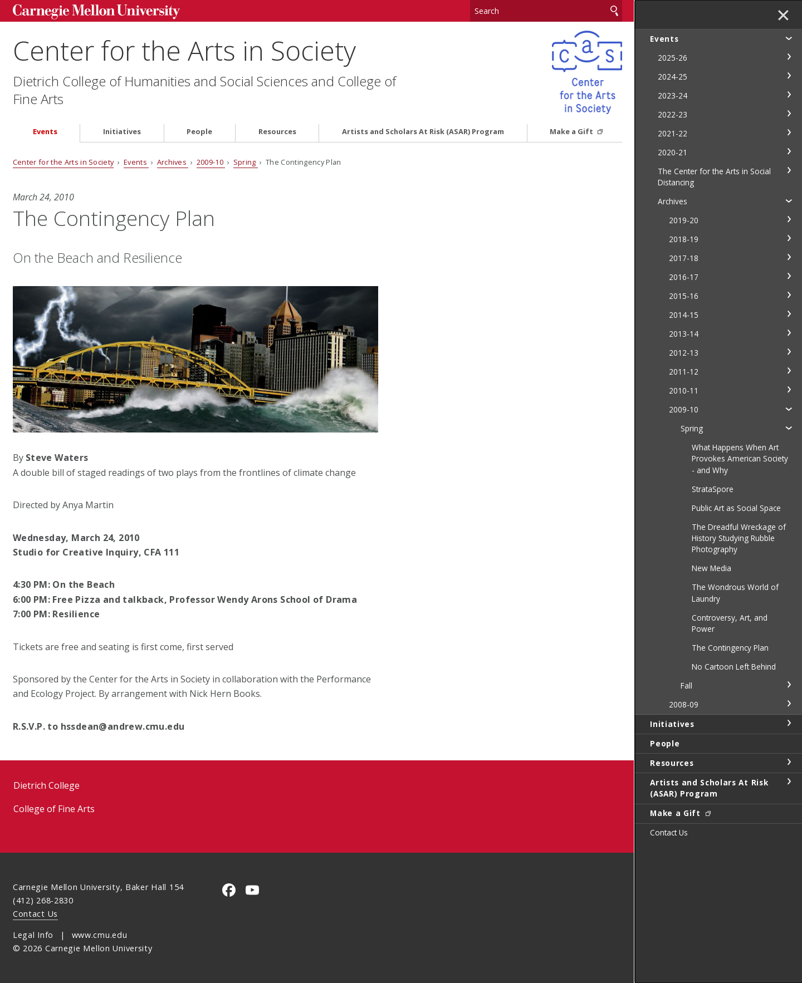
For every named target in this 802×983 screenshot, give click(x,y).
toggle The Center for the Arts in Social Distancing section (788, 170)
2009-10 (211, 162)
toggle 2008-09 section (788, 703)
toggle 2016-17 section (788, 276)
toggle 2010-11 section (788, 389)
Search (614, 11)
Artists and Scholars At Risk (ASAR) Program (423, 131)
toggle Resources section (788, 762)
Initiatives (122, 131)
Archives (173, 162)
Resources (277, 131)
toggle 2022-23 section (788, 113)
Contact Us (35, 913)
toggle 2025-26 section (788, 56)
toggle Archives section (788, 200)
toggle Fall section (788, 684)
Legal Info (33, 935)
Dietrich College (46, 785)
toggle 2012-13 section (788, 351)
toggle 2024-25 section (788, 75)
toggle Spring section (788, 427)
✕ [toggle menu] (783, 16)
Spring (245, 162)
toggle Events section (788, 38)
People (199, 131)
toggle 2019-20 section (788, 219)
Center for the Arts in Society (184, 50)
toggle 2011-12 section (788, 370)
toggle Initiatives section (788, 723)
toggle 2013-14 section (788, 333)
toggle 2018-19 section (788, 238)
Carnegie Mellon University (96, 12)
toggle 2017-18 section (788, 257)
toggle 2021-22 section (788, 132)
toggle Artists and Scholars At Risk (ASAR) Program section (788, 781)
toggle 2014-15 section (788, 314)
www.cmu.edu (100, 935)
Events (45, 131)
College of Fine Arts (54, 809)
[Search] (546, 11)
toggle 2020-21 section (788, 151)
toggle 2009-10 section (788, 408)
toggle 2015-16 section (788, 295)
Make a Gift (572, 131)
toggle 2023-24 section (788, 94)
